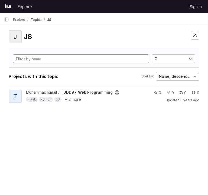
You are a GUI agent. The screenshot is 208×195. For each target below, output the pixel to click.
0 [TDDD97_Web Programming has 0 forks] (170, 92)
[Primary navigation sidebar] (6, 19)
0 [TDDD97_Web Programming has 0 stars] (157, 92)
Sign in (196, 6)
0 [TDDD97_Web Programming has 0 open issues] (195, 92)
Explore (25, 6)
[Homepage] (8, 6)
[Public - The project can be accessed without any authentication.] (117, 92)
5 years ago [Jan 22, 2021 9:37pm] (189, 100)
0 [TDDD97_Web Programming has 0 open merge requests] (183, 92)
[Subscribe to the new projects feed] (195, 35)
